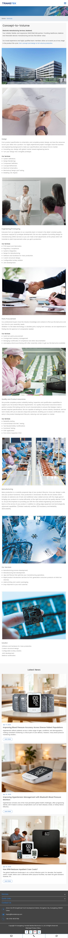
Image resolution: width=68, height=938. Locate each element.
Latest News (34, 669)
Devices (5, 894)
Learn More (8, 739)
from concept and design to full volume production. (36, 43)
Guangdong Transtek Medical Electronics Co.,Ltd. (31, 926)
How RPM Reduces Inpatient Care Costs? (20, 869)
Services (9, 19)
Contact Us (6, 903)
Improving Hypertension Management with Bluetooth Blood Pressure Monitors (32, 798)
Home (3, 19)
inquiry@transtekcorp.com (12, 914)
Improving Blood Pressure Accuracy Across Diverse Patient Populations (33, 727)
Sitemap (28, 928)
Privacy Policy (36, 928)
